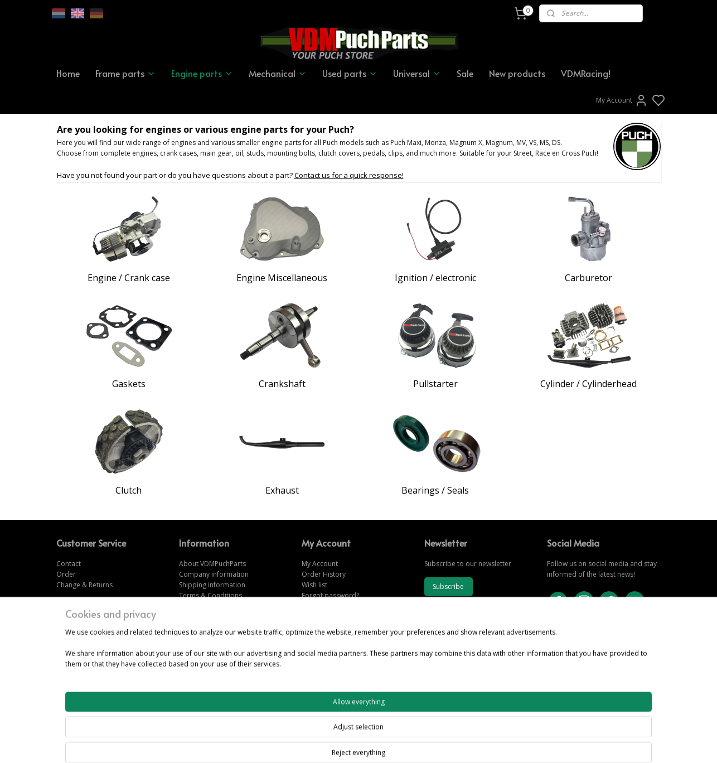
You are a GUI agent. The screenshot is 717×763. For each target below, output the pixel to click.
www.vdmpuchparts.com (341, 627)
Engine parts (202, 73)
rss (420, 742)
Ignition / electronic (435, 278)
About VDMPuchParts (212, 563)
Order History (324, 574)
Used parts (349, 73)
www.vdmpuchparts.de (338, 638)
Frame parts (125, 73)
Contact (68, 563)
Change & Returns (84, 585)
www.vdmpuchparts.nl (337, 649)
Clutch (128, 490)
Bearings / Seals (435, 490)
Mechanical (278, 73)
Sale (465, 73)
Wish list (314, 585)
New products (517, 73)
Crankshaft (282, 384)
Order (66, 574)
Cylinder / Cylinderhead (588, 384)
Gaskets (129, 384)
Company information (214, 574)
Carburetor (588, 278)
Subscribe (448, 586)
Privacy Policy (200, 606)
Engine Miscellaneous (281, 278)
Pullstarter (435, 384)
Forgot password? (330, 595)
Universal (417, 73)
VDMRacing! (586, 73)
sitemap (397, 742)
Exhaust (282, 490)
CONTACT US (569, 660)
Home (68, 73)
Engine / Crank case (129, 278)
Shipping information (212, 585)
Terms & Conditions (210, 595)
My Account (622, 100)
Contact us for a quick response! (349, 175)
